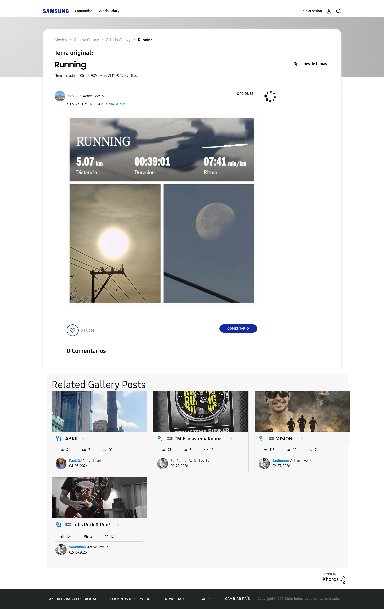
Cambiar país (237, 599)
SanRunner (179, 461)
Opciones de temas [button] (310, 63)
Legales (204, 599)
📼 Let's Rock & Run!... (89, 525)
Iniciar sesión (312, 11)
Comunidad (84, 11)
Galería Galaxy (108, 11)
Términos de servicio (130, 599)
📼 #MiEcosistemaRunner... (197, 439)
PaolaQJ (75, 461)
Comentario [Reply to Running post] (238, 328)
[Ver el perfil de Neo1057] (74, 96)
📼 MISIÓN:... (283, 439)
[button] (248, 94)
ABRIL (72, 439)
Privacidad (173, 599)
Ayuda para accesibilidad (73, 599)
